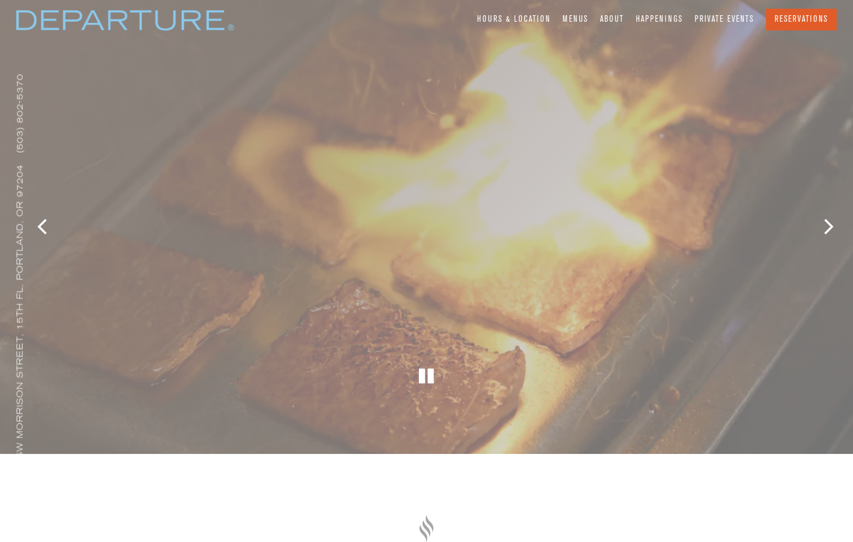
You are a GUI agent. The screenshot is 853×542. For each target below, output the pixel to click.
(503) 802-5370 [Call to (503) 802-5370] (20, 113)
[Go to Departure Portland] (20, 323)
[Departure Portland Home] (125, 24)
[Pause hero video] (426, 359)
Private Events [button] (724, 19)
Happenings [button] (659, 19)
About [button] (612, 19)
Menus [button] (575, 19)
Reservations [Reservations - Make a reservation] (801, 19)
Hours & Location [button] (514, 19)
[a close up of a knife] (426, 528)
